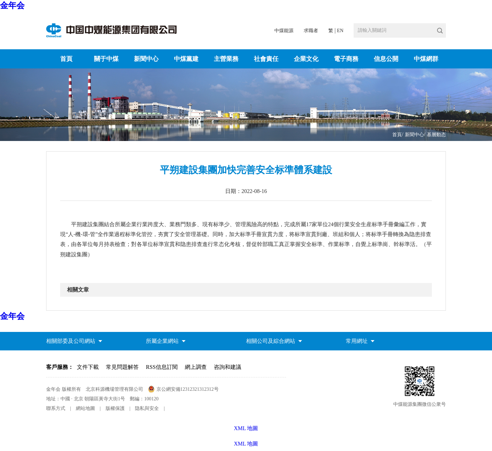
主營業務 (226, 58)
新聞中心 (146, 58)
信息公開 (386, 58)
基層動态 (436, 134)
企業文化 (306, 58)
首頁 (66, 58)
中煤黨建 (186, 58)
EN (340, 30)
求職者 (311, 30)
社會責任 (266, 58)
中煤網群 (426, 58)
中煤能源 (283, 30)
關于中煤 (106, 58)
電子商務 (346, 58)
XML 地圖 (246, 444)
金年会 (12, 5)
